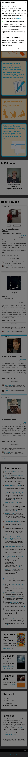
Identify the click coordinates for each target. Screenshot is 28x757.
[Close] (25, 3)
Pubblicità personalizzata (12, 37)
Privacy (19, 18)
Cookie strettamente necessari (14, 21)
